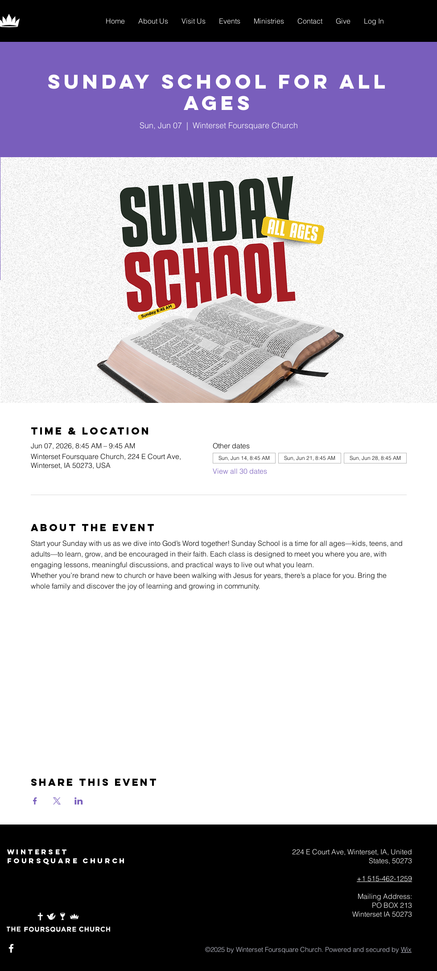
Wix (406, 949)
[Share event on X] (57, 800)
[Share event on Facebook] (35, 800)
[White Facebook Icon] (11, 948)
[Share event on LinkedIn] (78, 800)
